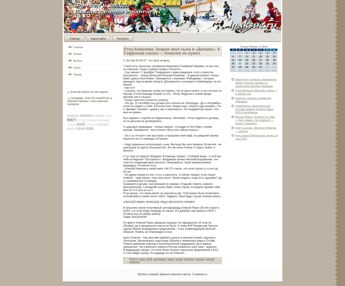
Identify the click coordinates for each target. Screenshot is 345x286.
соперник (102, 124)
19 (274, 60)
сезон (158, 174)
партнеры (82, 119)
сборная (71, 124)
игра (90, 128)
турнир (199, 259)
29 (247, 67)
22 (247, 63)
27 (233, 67)
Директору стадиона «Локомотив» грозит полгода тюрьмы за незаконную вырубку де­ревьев (256, 83)
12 (274, 56)
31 (260, 67)
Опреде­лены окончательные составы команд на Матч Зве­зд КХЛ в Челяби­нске (254, 109)
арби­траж (90, 124)
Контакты (123, 38)
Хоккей (77, 54)
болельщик (103, 119)
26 (274, 63)
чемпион (86, 115)
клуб (81, 124)
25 (267, 63)
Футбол (77, 60)
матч (71, 119)
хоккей (210, 168)
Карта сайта (98, 38)
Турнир (77, 74)
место (71, 128)
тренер (80, 128)
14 (240, 60)
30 (253, 67)
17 (260, 60)
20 (233, 63)
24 (260, 63)
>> (69, 91)
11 (267, 56)
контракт (98, 115)
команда (73, 115)
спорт (108, 115)
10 (260, 56)
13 (233, 60)
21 (240, 63)
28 (240, 67)
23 (253, 63)
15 (247, 60)
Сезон (77, 67)
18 (267, 60)
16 (253, 60)
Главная (75, 38)
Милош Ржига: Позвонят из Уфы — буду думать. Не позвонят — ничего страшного (255, 120)
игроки (92, 119)
